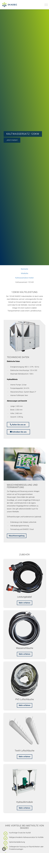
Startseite (24, 269)
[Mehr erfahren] (24, 603)
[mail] (18, 431)
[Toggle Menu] (46, 5)
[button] (4, 849)
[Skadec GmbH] (12, 4)
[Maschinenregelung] (16, 536)
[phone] (18, 424)
